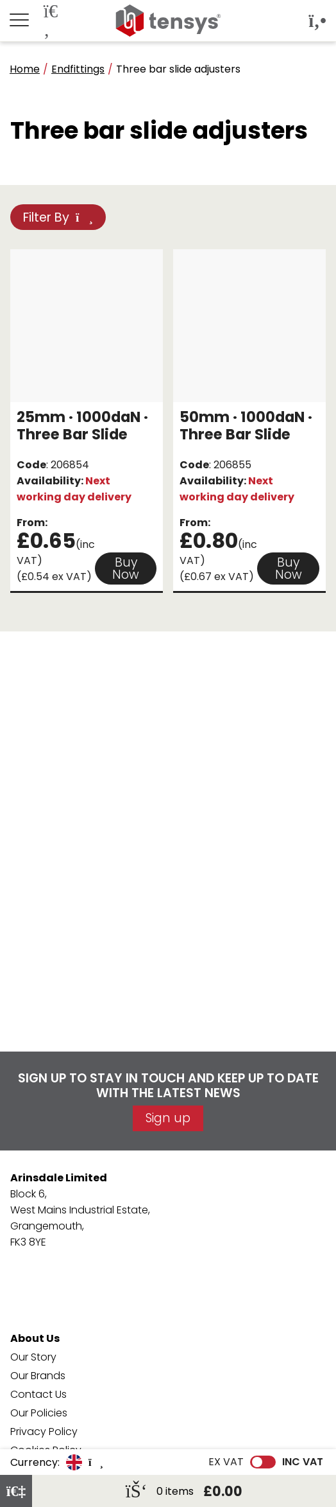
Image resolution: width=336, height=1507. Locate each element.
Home (25, 69)
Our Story (33, 1357)
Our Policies (38, 1413)
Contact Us (38, 1394)
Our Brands (37, 1375)
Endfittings (78, 69)
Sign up (168, 1118)
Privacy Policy (44, 1431)
